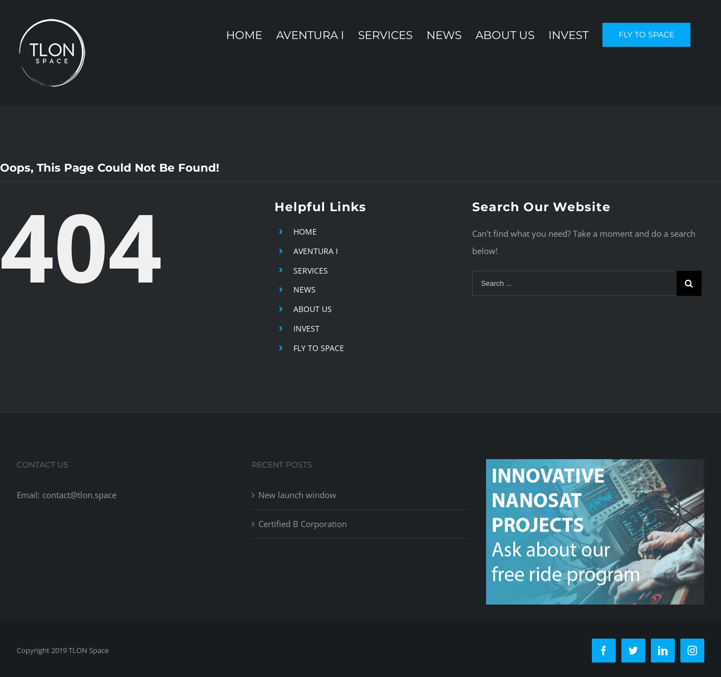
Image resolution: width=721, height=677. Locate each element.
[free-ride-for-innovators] (595, 467)
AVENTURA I (315, 251)
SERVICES (310, 270)
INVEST (306, 328)
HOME (305, 231)
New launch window (297, 494)
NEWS (304, 289)
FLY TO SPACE (318, 348)
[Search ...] (574, 283)
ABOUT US (312, 309)
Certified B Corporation (302, 523)
